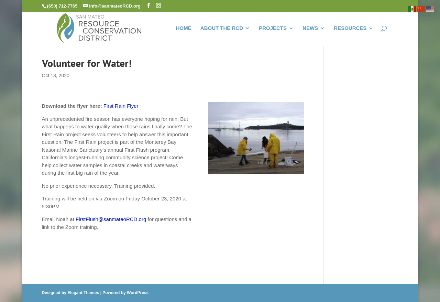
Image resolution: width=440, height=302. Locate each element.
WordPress (137, 292)
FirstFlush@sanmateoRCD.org (111, 219)
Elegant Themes (83, 292)
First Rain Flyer (121, 106)
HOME (183, 28)
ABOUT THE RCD (221, 28)
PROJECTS (273, 28)
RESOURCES (350, 28)
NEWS (310, 28)
